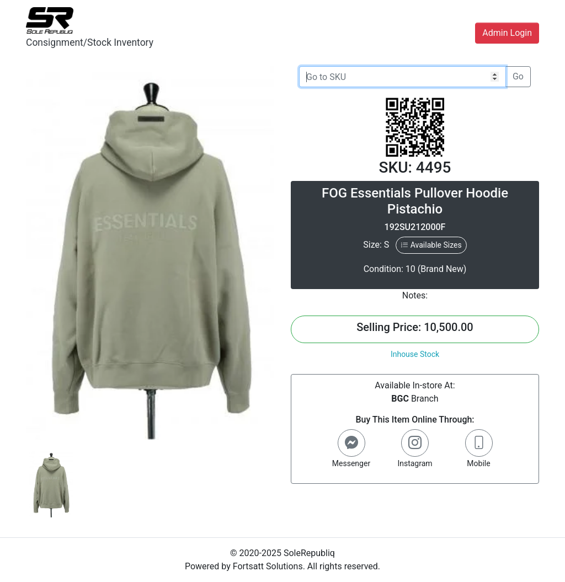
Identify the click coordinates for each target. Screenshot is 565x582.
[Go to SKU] (402, 76)
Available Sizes (431, 245)
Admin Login (507, 33)
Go (518, 76)
